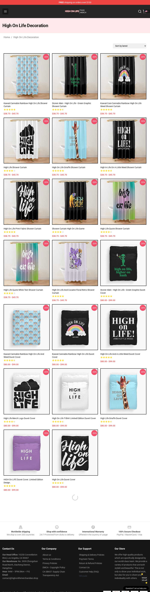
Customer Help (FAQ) (89, 571)
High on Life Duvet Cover (63, 479)
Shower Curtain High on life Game (68, 228)
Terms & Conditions (52, 559)
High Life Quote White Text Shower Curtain (23, 290)
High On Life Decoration (26, 37)
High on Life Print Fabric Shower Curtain (22, 228)
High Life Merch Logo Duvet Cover (19, 418)
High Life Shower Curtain (15, 167)
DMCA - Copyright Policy (54, 567)
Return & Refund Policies (90, 563)
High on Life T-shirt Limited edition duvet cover (74, 418)
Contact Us (84, 567)
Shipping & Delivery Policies (91, 555)
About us (47, 555)
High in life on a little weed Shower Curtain (120, 167)
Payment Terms (86, 559)
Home (7, 37)
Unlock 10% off (144, 579)
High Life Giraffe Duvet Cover (113, 418)
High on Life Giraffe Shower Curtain (68, 167)
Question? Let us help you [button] (136, 588)
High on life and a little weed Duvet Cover (120, 354)
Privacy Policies (50, 563)
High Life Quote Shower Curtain (115, 228)
